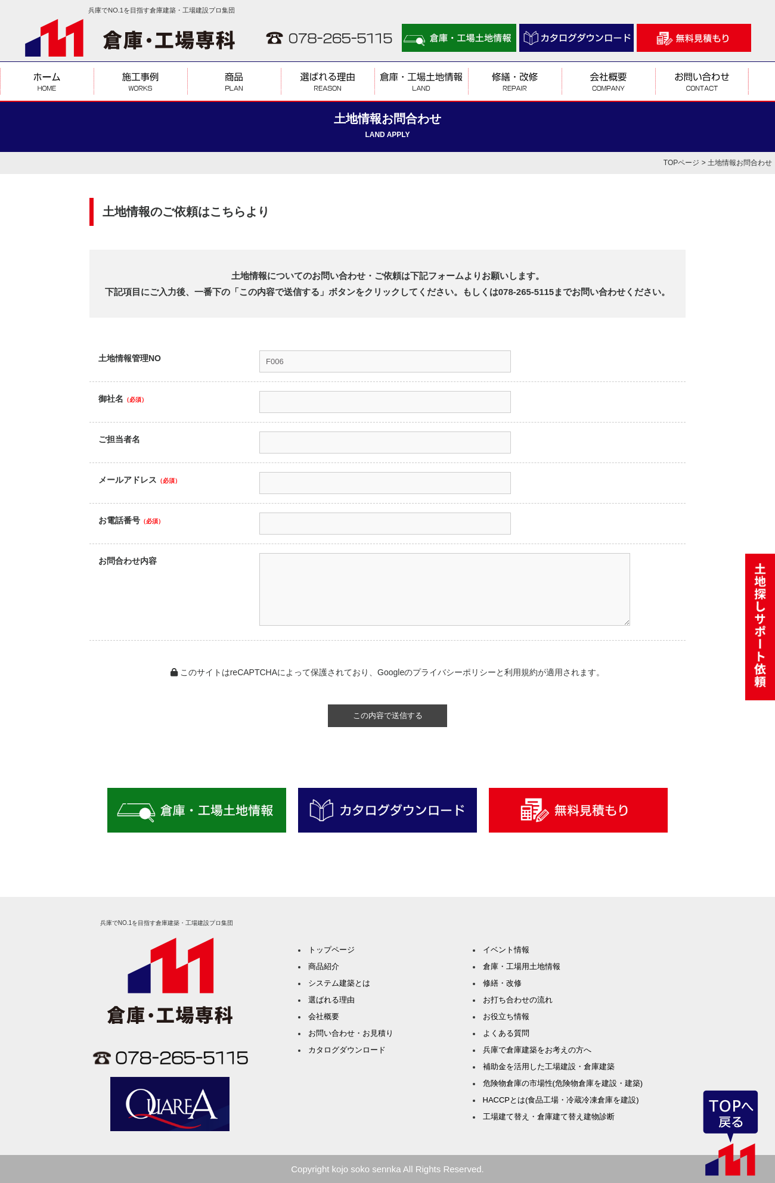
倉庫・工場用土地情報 (521, 966)
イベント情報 (506, 949)
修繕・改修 (502, 983)
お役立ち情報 (506, 1016)
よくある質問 (506, 1033)
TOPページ (681, 163)
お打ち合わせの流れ (518, 999)
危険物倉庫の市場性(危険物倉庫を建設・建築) (563, 1083)
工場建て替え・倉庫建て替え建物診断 (549, 1116)
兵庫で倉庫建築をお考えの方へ (537, 1049)
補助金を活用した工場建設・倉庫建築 (549, 1066)
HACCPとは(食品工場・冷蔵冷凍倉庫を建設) (561, 1099)
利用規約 (521, 672)
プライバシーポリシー (454, 672)
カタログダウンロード (347, 1049)
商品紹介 (323, 966)
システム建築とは (339, 983)
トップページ (331, 949)
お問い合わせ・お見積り (350, 1033)
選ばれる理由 (331, 999)
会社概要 (323, 1016)
